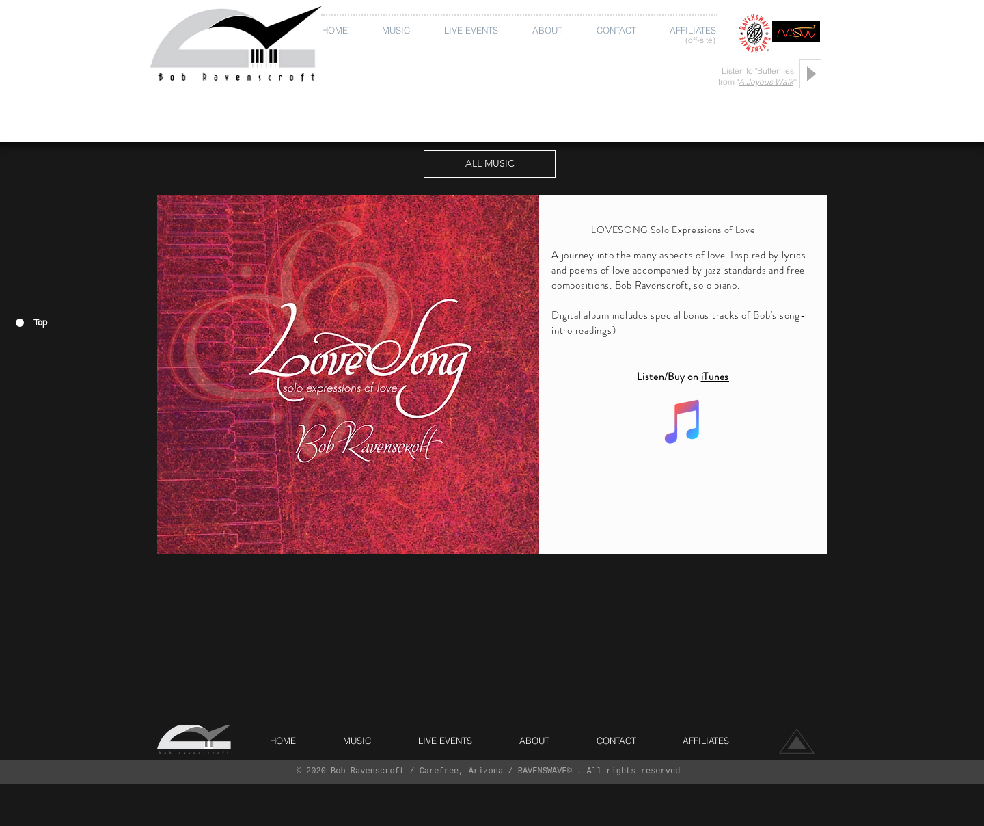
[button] (399, 30)
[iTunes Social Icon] (683, 421)
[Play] (810, 74)
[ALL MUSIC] (490, 164)
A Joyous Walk (766, 82)
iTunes (715, 376)
